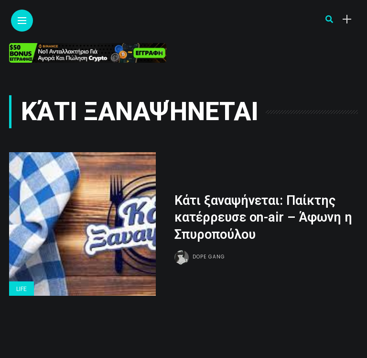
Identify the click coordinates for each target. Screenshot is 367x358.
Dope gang (209, 256)
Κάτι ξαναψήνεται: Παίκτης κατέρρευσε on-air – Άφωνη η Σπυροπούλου (263, 217)
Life (21, 289)
